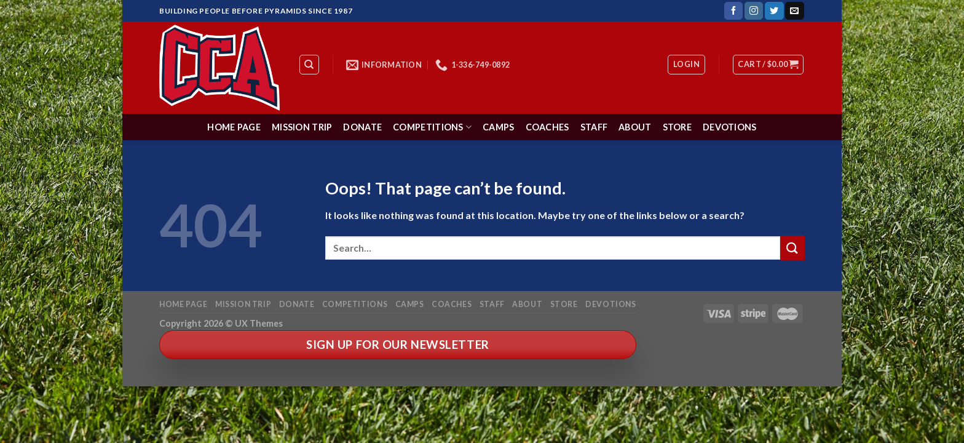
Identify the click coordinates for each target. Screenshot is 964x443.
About (634, 127)
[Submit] (792, 248)
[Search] (309, 64)
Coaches (547, 127)
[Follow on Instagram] (754, 11)
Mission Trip (302, 127)
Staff (593, 127)
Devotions (730, 127)
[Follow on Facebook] (733, 11)
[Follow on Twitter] (774, 11)
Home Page (234, 127)
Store (677, 127)
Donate (362, 127)
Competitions (432, 127)
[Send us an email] (794, 11)
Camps (498, 127)
